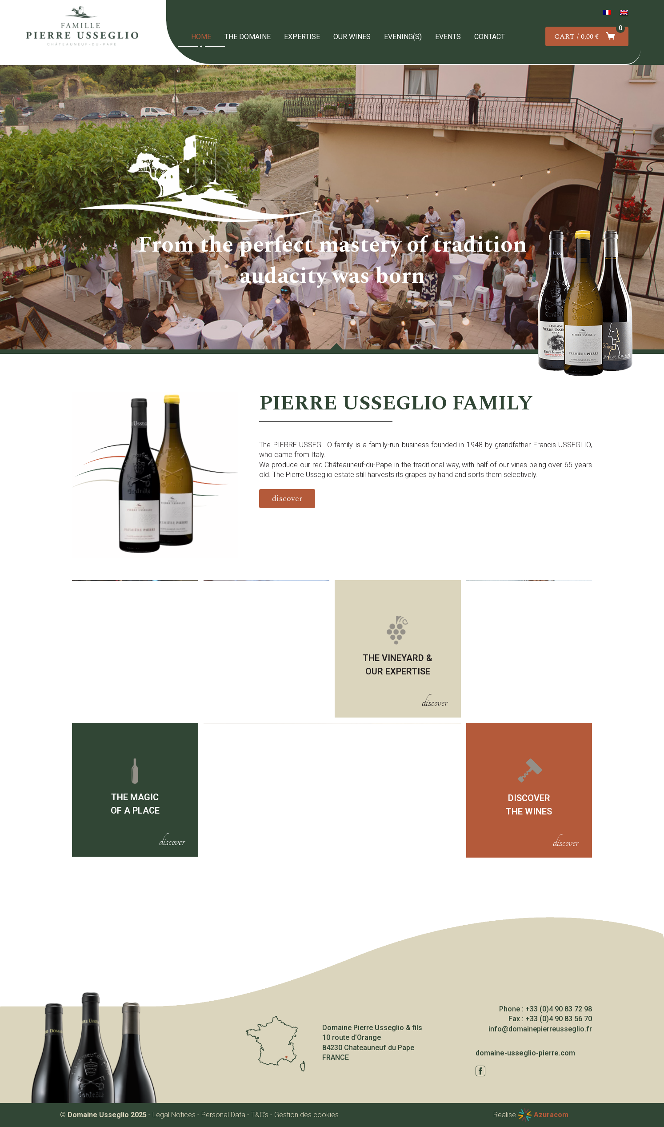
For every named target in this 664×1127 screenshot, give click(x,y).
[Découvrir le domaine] (287, 498)
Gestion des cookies (306, 1115)
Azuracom (551, 1115)
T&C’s (259, 1115)
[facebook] (480, 1071)
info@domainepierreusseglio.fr (540, 1029)
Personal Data (223, 1115)
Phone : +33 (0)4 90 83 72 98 (545, 1009)
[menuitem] (607, 12)
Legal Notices (174, 1115)
